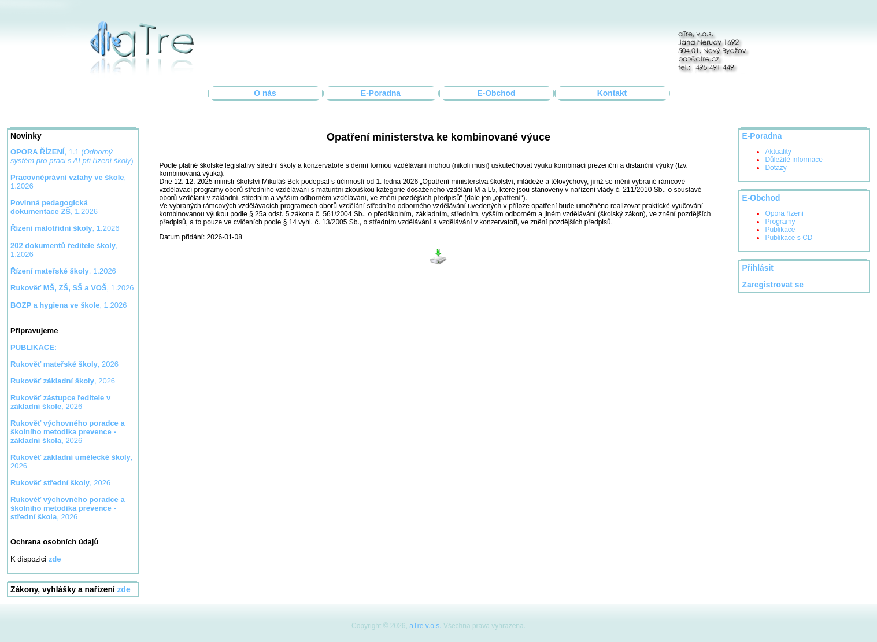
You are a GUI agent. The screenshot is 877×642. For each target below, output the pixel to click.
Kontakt (612, 93)
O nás (265, 93)
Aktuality (778, 151)
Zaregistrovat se (773, 285)
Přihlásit (757, 268)
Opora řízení (784, 213)
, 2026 (64, 364)
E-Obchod (497, 93)
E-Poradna (381, 93)
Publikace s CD (788, 238)
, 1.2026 (54, 207)
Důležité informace (793, 160)
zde (124, 589)
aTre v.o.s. (425, 626)
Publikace (780, 230)
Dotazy (775, 168)
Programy (780, 221)
